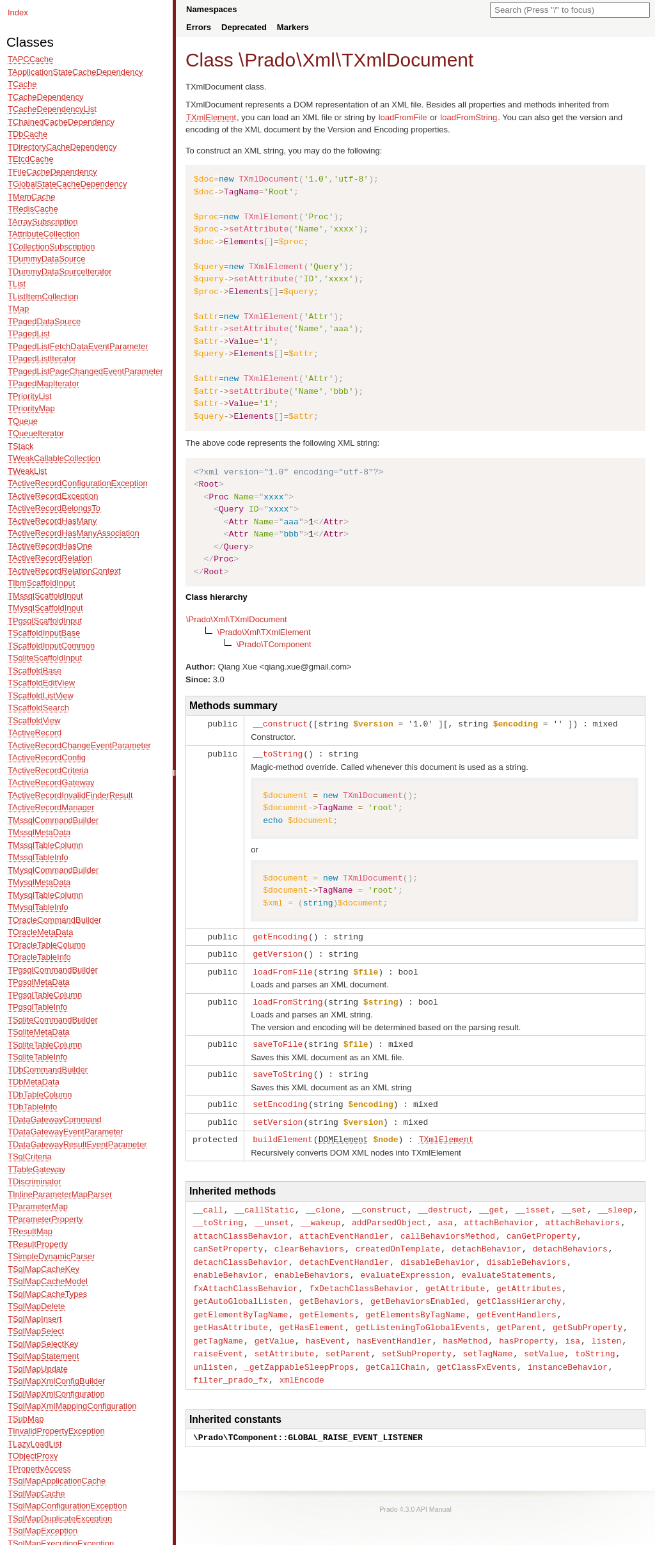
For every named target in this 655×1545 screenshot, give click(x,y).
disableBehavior (437, 1252)
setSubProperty (417, 1339)
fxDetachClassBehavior (361, 1277)
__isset (533, 1202)
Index (18, 12)
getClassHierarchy (519, 1289)
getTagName (218, 1327)
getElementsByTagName (415, 1302)
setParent (348, 1339)
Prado (270, 59)
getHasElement (312, 1314)
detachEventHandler (344, 1252)
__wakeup (320, 1214)
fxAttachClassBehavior (245, 1277)
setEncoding (280, 1098)
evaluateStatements (506, 1264)
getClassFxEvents (476, 1352)
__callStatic (264, 1202)
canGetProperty (541, 1227)
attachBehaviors (582, 1214)
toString (595, 1339)
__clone (323, 1202)
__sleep (615, 1202)
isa (572, 1327)
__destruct (443, 1202)
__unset (272, 1214)
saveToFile (278, 1040)
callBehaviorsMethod (447, 1227)
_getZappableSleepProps (299, 1352)
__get (491, 1202)
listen (607, 1327)
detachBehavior (486, 1239)
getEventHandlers (516, 1302)
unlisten (213, 1352)
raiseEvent (218, 1339)
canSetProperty (228, 1239)
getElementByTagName (240, 1302)
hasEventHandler (394, 1327)
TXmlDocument (407, 59)
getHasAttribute (230, 1314)
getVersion (278, 951)
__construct (280, 723)
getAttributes (528, 1277)
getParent (518, 1314)
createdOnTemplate (398, 1239)
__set (574, 1202)
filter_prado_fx (230, 1364)
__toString (278, 752)
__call (208, 1202)
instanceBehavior (568, 1352)
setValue (544, 1339)
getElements (326, 1302)
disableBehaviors (526, 1252)
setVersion (278, 1116)
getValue (274, 1327)
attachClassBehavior (240, 1227)
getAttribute (455, 1277)
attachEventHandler (344, 1227)
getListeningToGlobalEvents (420, 1314)
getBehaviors (329, 1289)
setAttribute (285, 1339)
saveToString (283, 1069)
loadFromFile (403, 117)
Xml (318, 59)
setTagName (487, 1339)
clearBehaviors (309, 1239)
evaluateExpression (405, 1264)
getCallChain (395, 1352)
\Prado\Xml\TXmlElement (264, 632)
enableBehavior (228, 1264)
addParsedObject (389, 1214)
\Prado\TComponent (274, 644)
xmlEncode (302, 1364)
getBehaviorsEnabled (417, 1289)
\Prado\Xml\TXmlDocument (236, 619)
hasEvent (325, 1327)
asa (445, 1214)
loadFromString (468, 117)
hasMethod (465, 1327)
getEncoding (280, 935)
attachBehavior (499, 1214)
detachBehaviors (570, 1239)
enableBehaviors (311, 1264)
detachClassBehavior (240, 1252)
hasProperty (526, 1327)
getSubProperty (587, 1314)
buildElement (283, 1132)
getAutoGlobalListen (240, 1289)
